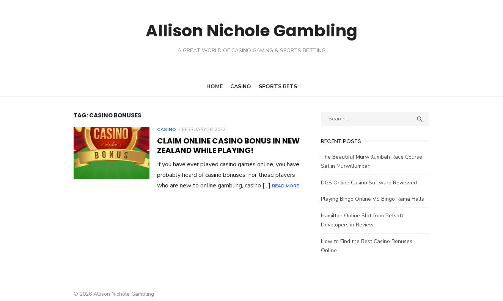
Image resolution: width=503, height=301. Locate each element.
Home (214, 86)
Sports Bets (278, 86)
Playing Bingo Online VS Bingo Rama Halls (375, 199)
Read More (264, 186)
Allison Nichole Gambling (251, 30)
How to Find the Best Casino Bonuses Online (378, 241)
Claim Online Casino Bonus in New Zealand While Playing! (220, 146)
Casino (240, 86)
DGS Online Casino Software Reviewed (372, 182)
